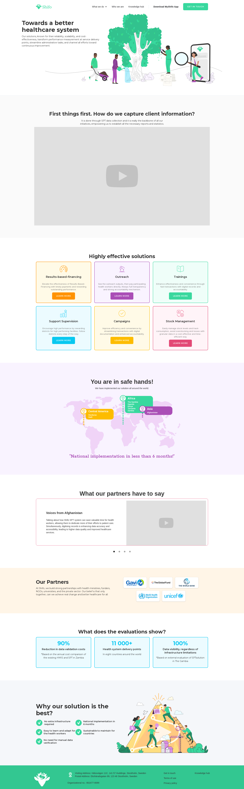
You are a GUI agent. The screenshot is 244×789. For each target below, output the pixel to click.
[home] (44, 6)
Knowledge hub (136, 6)
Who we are (118, 6)
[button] (100, 6)
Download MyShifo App (165, 6)
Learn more (63, 296)
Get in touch (195, 6)
